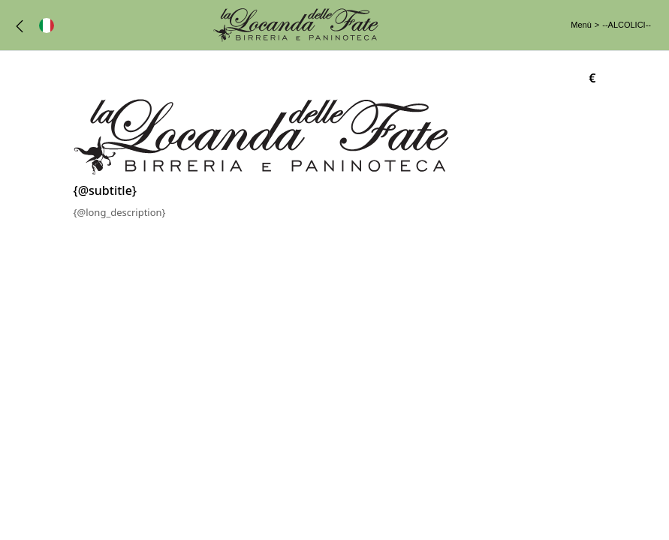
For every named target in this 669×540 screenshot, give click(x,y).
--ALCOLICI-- (626, 24)
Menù (581, 24)
